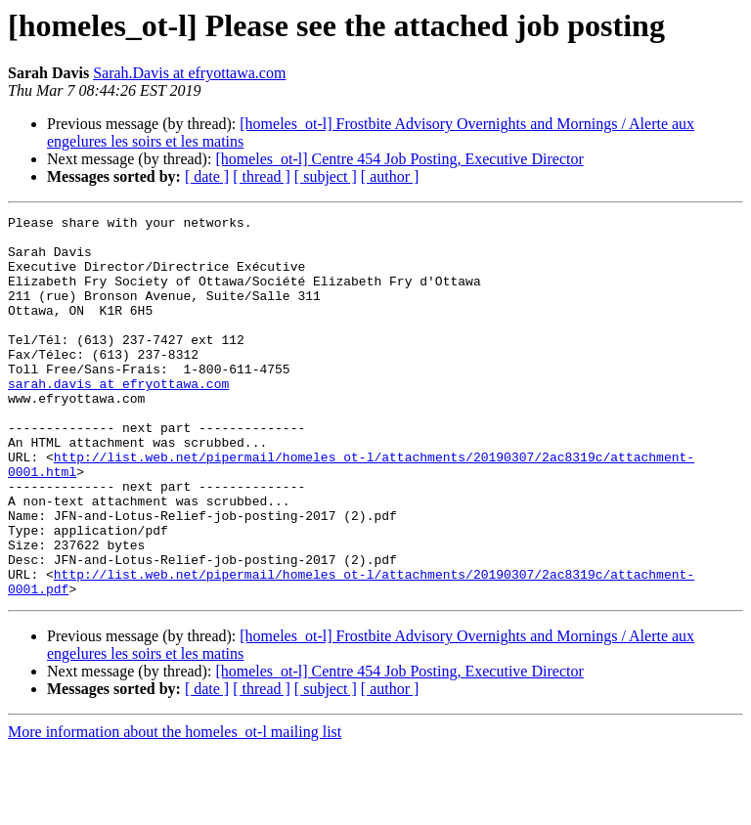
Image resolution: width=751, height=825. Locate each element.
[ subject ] (325, 176)
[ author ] (390, 176)
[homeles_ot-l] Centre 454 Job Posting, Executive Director (399, 159)
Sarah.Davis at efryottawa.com (189, 73)
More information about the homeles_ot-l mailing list (174, 808)
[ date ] (207, 176)
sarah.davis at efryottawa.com (118, 418)
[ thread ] (261, 176)
